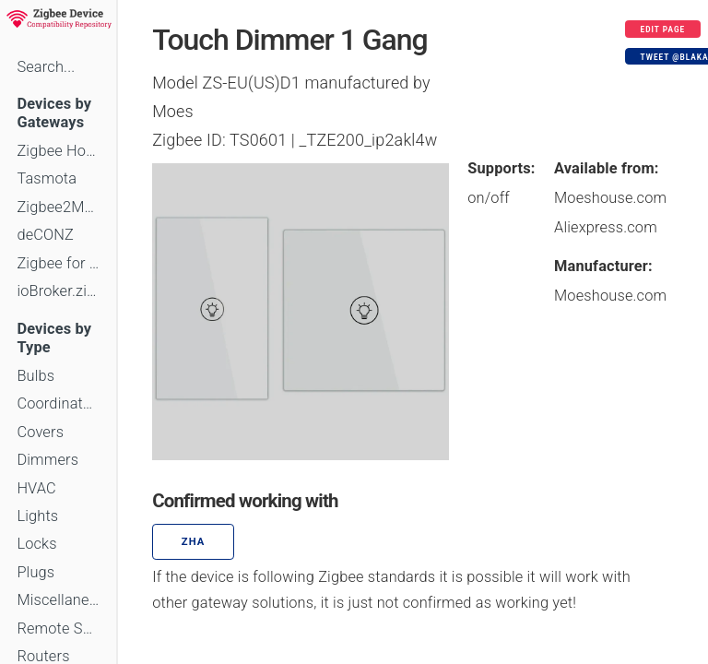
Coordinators (58, 403)
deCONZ (45, 234)
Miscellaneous (58, 600)
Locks (36, 543)
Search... (46, 67)
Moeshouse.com (610, 198)
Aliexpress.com (605, 227)
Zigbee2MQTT (58, 207)
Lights (37, 516)
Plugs (35, 572)
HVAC (36, 488)
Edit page (663, 29)
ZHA (194, 542)
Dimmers (47, 459)
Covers (40, 432)
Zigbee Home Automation (58, 151)
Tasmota (47, 178)
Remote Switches (58, 628)
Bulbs (35, 376)
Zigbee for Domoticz (58, 263)
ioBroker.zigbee (58, 291)
